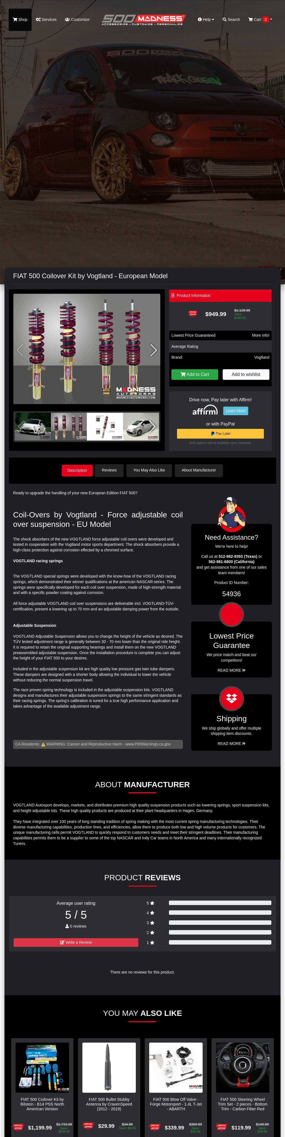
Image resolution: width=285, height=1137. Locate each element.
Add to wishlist (246, 374)
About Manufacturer (200, 470)
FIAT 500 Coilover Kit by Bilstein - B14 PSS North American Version (42, 1104)
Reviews (111, 470)
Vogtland (262, 357)
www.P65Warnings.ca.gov (148, 743)
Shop (20, 19)
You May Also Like (151, 470)
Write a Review (76, 942)
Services (46, 19)
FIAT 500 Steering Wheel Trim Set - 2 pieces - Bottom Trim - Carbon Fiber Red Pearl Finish (243, 1106)
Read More (232, 669)
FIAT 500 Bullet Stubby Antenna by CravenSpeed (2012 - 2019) (109, 1104)
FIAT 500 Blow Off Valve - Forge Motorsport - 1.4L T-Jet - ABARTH (176, 1104)
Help (206, 19)
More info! (260, 335)
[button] (154, 350)
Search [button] (231, 19)
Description (77, 470)
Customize (77, 19)
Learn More (236, 411)
